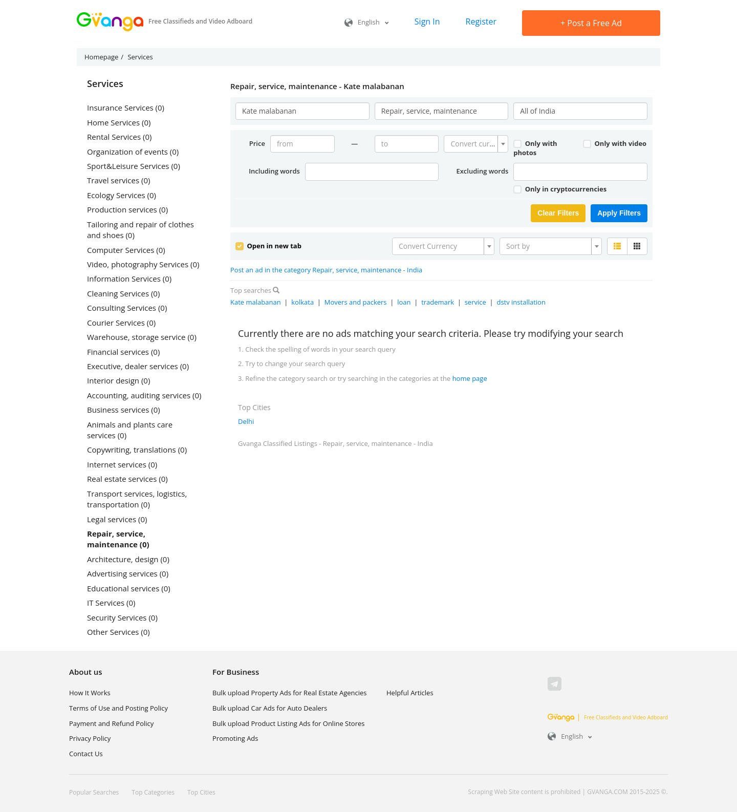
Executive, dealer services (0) (138, 366)
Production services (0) (127, 209)
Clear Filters (558, 213)
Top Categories (153, 792)
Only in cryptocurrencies (559, 189)
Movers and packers (355, 302)
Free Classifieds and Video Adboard (608, 717)
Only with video (614, 143)
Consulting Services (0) (127, 308)
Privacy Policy (90, 738)
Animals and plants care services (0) (129, 429)
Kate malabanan (255, 302)
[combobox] (476, 144)
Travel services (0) (118, 180)
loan (403, 302)
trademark (437, 302)
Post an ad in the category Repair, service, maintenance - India (326, 269)
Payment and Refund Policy (111, 723)
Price (257, 143)
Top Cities (201, 792)
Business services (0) (123, 409)
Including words (274, 171)
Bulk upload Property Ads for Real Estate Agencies (289, 692)
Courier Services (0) (121, 322)
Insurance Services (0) (125, 107)
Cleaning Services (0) (123, 293)
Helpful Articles (409, 692)
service (475, 302)
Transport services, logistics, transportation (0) (137, 498)
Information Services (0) (129, 278)
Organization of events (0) (133, 151)
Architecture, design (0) (128, 559)
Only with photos (535, 148)
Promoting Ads (235, 738)
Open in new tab (268, 245)
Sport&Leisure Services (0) (133, 166)
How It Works (90, 692)
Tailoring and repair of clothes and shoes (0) (140, 229)
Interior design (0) (118, 380)
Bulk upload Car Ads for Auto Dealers (269, 708)
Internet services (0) (122, 464)
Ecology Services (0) (121, 195)
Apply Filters (619, 213)
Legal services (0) (117, 519)
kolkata (302, 302)
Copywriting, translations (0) (137, 449)
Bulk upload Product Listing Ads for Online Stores (288, 723)
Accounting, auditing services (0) (144, 395)
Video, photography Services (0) (143, 264)
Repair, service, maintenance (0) (118, 538)
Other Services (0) (118, 632)
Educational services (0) (128, 588)
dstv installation (520, 302)
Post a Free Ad (591, 23)
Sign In (427, 21)
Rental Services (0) (119, 137)
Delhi (246, 421)
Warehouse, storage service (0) (142, 337)
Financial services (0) (123, 352)
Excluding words (482, 171)
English (366, 22)
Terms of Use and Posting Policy (118, 708)
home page (469, 378)
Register (481, 21)
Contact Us (86, 753)
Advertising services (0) (127, 573)
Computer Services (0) (126, 250)
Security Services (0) (122, 617)
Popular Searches (94, 792)
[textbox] (472, 144)
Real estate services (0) (127, 479)
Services (105, 84)
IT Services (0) (111, 602)
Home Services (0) (118, 122)
